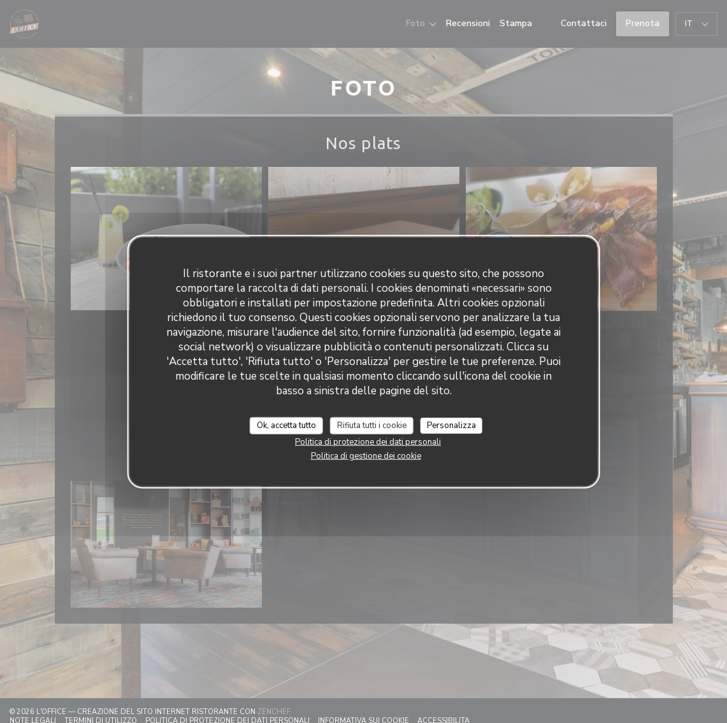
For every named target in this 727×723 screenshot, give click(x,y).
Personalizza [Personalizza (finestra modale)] (451, 425)
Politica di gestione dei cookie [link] (366, 456)
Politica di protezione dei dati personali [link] (368, 442)
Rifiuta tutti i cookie (372, 425)
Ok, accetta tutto (286, 425)
